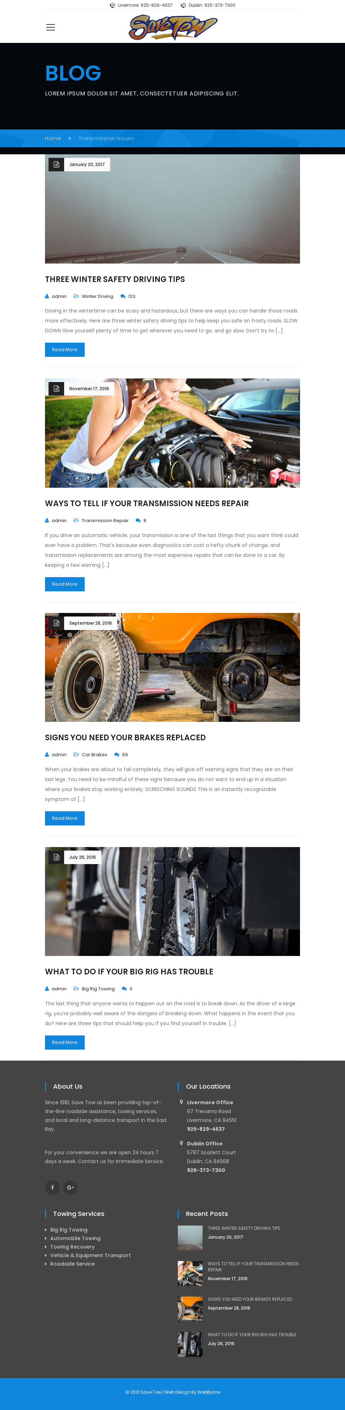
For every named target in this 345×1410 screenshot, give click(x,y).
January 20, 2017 (87, 164)
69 (121, 754)
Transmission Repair (105, 520)
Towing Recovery (72, 1246)
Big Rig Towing (98, 988)
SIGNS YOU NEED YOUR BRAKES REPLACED (125, 737)
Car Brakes (94, 754)
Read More (65, 349)
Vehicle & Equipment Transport (90, 1255)
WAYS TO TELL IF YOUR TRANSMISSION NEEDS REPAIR (147, 503)
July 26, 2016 (82, 857)
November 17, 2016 (89, 389)
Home (53, 138)
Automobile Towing (75, 1238)
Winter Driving (97, 296)
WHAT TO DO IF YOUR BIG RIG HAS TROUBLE (129, 971)
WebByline (209, 1392)
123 (127, 296)
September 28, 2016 (90, 623)
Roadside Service (72, 1263)
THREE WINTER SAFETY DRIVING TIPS (115, 279)
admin (59, 296)
